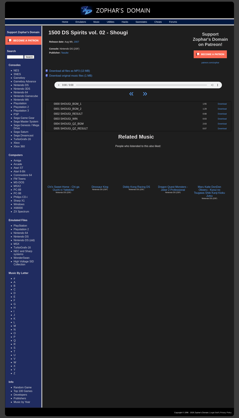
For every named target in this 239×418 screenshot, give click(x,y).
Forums (173, 22)
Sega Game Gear (24, 118)
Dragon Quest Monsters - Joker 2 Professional (173, 188)
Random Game (23, 387)
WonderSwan (22, 257)
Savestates (141, 22)
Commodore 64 (23, 175)
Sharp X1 (19, 200)
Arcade (18, 164)
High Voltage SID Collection (24, 263)
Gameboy (19, 77)
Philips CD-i (21, 197)
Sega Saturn (21, 131)
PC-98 (17, 193)
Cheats (158, 22)
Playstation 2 (21, 107)
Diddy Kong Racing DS (136, 186)
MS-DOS (19, 182)
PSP (16, 114)
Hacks (125, 22)
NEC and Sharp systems (23, 253)
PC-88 (17, 189)
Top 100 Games (23, 391)
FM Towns (20, 178)
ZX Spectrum (21, 211)
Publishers (20, 398)
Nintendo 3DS (22, 88)
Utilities (110, 22)
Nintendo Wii (21, 99)
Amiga (17, 160)
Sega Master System (26, 121)
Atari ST (18, 167)
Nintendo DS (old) (24, 240)
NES (16, 70)
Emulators (81, 22)
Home (65, 22)
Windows (19, 204)
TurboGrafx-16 (22, 139)
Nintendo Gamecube (26, 96)
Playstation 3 (21, 110)
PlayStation (20, 225)
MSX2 (17, 186)
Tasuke (64, 52)
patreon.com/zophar (210, 62)
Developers (20, 394)
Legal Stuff (214, 413)
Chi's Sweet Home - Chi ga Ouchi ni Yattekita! (63, 188)
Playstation (20, 103)
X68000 (18, 208)
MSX (16, 243)
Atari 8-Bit (19, 171)
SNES (17, 74)
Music (96, 22)
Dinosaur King (100, 186)
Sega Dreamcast (23, 135)
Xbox (17, 142)
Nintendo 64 (21, 92)
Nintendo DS (21, 85)
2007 (76, 41)
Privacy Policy (226, 413)
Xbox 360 (19, 146)
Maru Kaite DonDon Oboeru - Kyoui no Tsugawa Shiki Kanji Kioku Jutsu (209, 191)
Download (222, 104)
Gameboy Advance (25, 81)
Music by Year (22, 402)
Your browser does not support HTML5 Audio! (138, 84)
